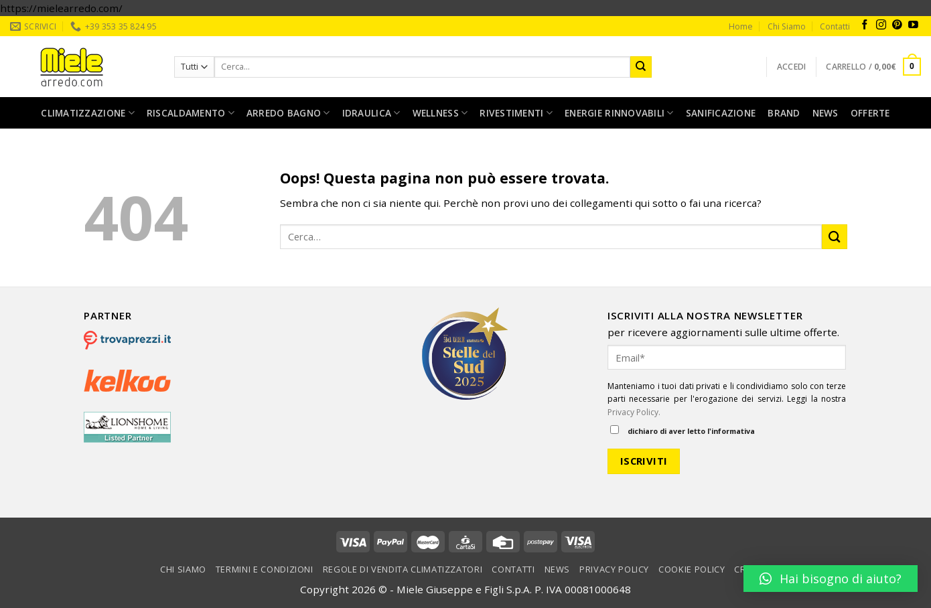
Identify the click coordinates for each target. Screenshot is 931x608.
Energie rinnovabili (619, 113)
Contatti (835, 26)
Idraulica (371, 113)
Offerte (870, 112)
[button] (830, 578)
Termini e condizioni (264, 569)
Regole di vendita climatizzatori (403, 569)
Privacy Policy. (633, 412)
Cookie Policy (691, 569)
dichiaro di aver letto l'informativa (682, 430)
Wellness (440, 113)
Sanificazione (721, 112)
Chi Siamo (787, 26)
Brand (784, 112)
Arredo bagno (288, 113)
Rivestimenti (516, 113)
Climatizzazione (88, 113)
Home (741, 26)
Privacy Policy (614, 569)
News (825, 112)
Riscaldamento (190, 113)
